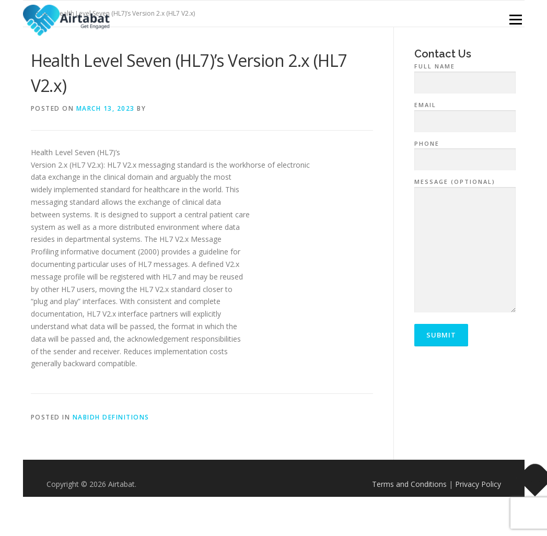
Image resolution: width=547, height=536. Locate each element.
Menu (515, 20)
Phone (465, 152)
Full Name (465, 74)
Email (465, 113)
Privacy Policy (478, 484)
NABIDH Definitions (111, 417)
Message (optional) (465, 246)
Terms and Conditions (409, 484)
